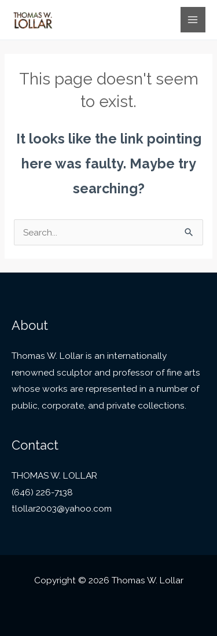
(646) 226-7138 (42, 492)
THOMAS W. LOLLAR (54, 475)
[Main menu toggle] (193, 19)
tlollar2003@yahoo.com (62, 508)
